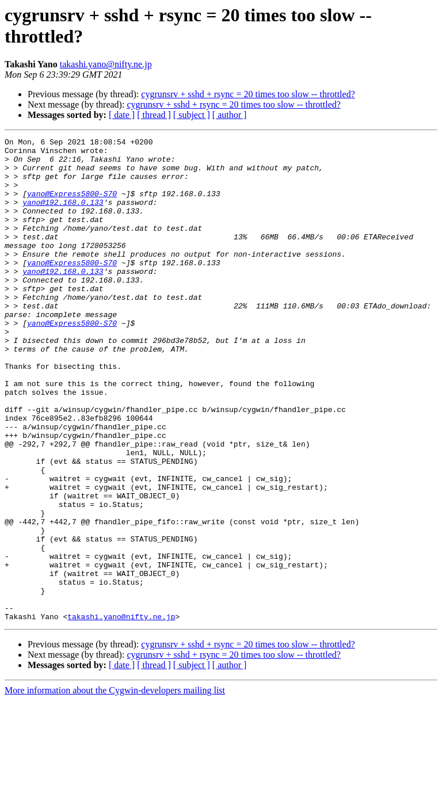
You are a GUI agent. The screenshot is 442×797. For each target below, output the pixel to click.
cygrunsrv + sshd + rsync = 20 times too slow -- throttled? (248, 94)
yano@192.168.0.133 (62, 216)
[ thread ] (154, 115)
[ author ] (229, 115)
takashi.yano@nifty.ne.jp (106, 64)
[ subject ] (191, 115)
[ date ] (122, 115)
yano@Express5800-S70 (72, 205)
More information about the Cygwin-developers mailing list (115, 787)
